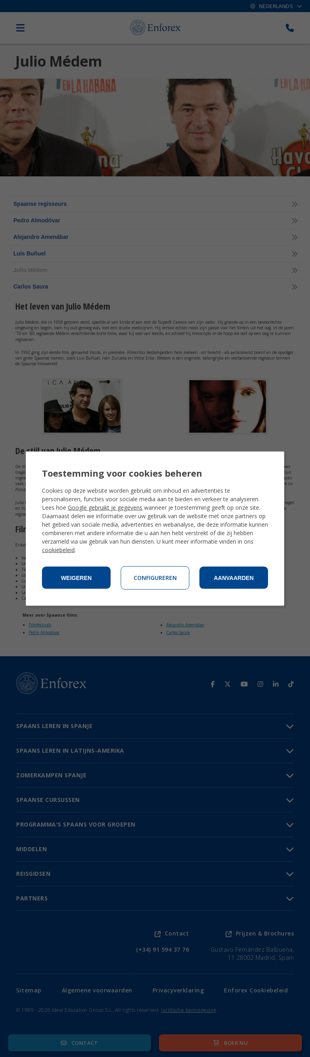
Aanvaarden (234, 578)
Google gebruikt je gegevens (105, 507)
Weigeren (76, 578)
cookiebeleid (58, 550)
